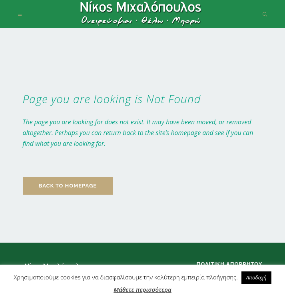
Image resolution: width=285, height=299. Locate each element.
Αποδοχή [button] (256, 277)
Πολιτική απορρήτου (230, 264)
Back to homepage (68, 186)
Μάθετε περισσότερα (142, 289)
